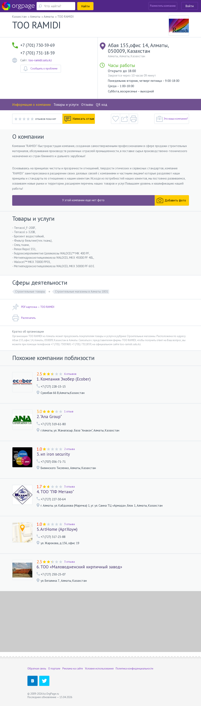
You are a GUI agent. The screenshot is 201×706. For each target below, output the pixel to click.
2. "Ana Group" (49, 416)
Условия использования (99, 668)
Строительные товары (30, 291)
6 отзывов (70, 374)
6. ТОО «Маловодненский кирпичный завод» (79, 567)
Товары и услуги (65, 104)
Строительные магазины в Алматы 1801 (81, 291)
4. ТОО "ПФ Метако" (55, 492)
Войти (190, 6)
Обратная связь (36, 668)
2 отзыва (69, 449)
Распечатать (24, 318)
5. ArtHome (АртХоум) (57, 529)
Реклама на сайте (72, 668)
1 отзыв (68, 411)
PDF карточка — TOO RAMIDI (33, 307)
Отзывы (87, 104)
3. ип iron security (53, 454)
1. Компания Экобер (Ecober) (64, 379)
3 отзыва (69, 486)
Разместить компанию (163, 6)
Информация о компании (31, 104)
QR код (101, 104)
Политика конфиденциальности (134, 668)
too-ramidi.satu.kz (40, 60)
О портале (54, 668)
